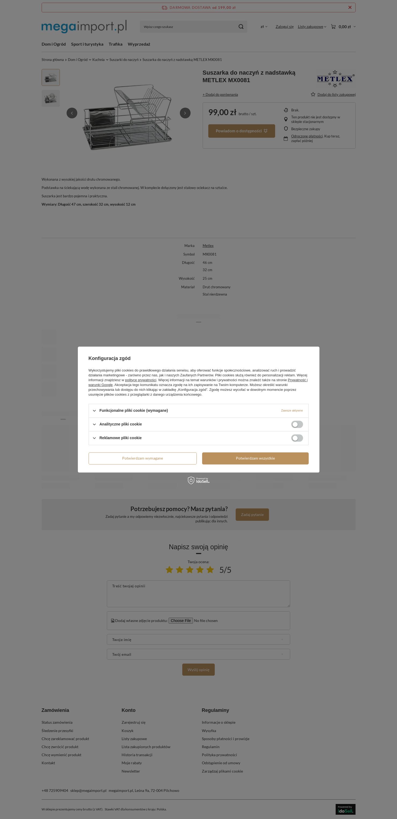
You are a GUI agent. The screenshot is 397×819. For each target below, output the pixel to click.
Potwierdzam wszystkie (255, 458)
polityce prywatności (140, 380)
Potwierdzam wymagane (142, 458)
